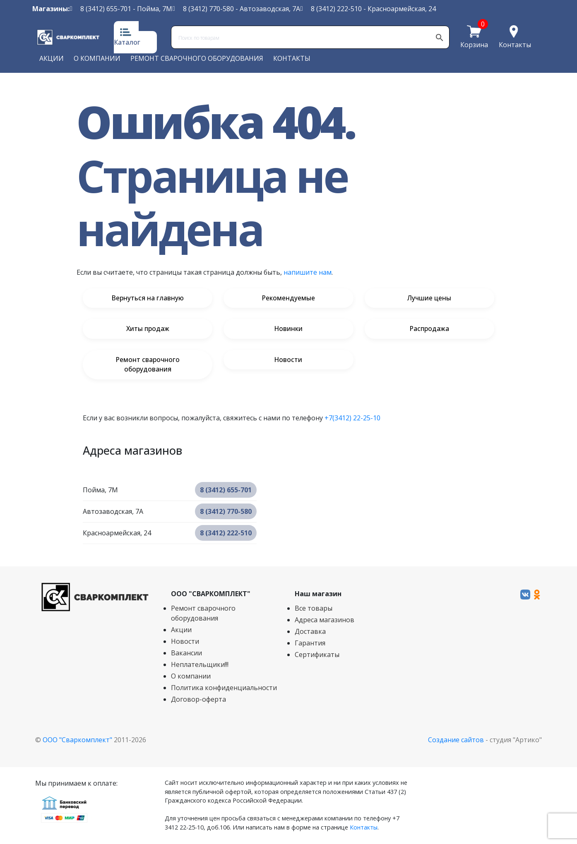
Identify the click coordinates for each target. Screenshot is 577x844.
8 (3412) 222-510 (336, 8)
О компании (97, 58)
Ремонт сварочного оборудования (196, 58)
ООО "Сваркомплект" (77, 740)
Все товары (313, 609)
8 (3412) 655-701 (105, 8)
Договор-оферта (198, 700)
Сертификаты (317, 655)
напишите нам (308, 272)
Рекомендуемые (288, 298)
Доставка (310, 632)
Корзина (474, 44)
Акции (51, 58)
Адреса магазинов (324, 620)
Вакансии (186, 653)
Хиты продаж (148, 329)
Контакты (515, 44)
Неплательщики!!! (199, 665)
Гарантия (310, 643)
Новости (288, 360)
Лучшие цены (429, 298)
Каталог (127, 42)
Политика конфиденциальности (224, 688)
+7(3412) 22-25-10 (352, 418)
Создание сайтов (456, 740)
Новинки (288, 329)
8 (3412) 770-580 (208, 8)
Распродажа (429, 329)
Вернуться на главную (147, 298)
